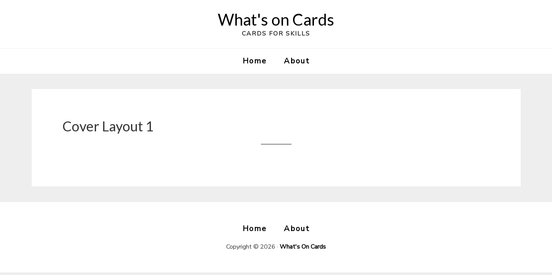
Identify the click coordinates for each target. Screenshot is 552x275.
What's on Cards (276, 19)
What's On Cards (303, 247)
